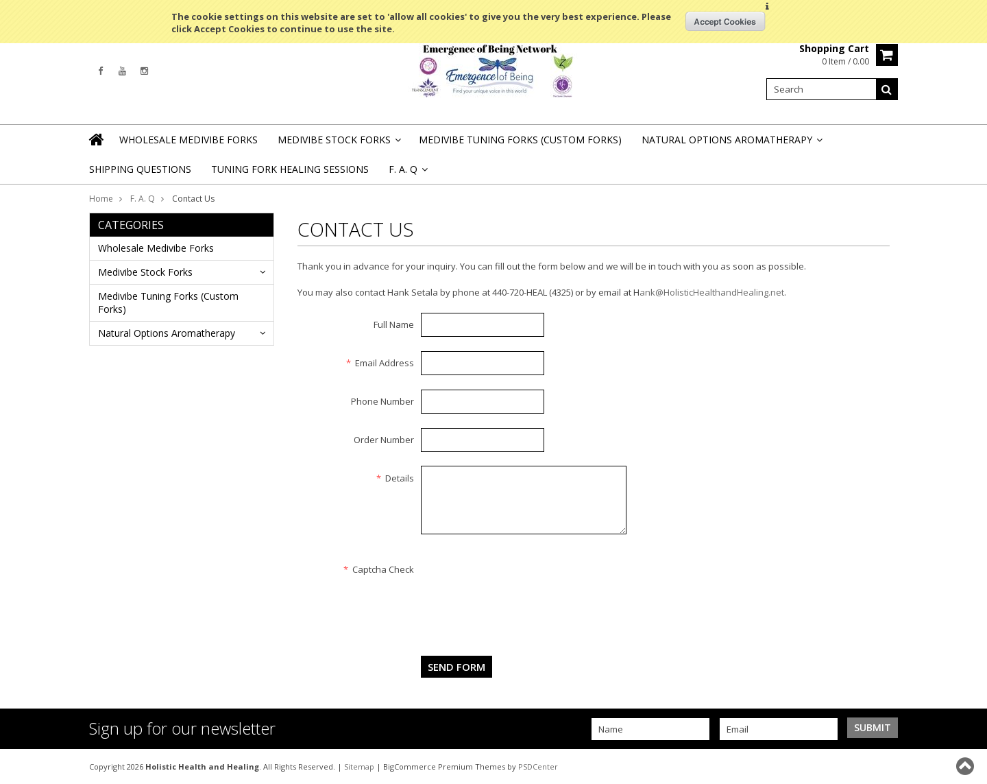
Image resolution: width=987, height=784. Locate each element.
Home (101, 198)
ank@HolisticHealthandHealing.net (711, 292)
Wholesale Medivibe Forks (188, 139)
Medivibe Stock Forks (338, 143)
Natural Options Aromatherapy (731, 143)
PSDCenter (538, 766)
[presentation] (525, 583)
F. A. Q (142, 198)
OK (725, 21)
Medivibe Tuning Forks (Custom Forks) (520, 139)
